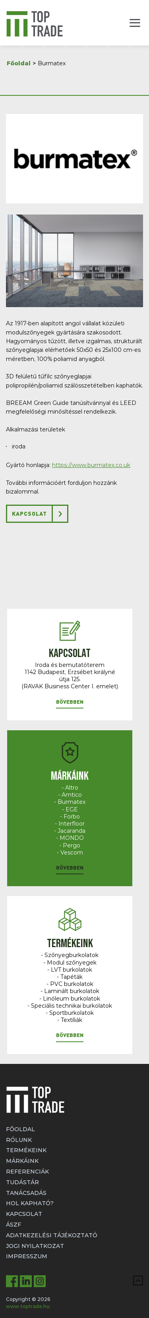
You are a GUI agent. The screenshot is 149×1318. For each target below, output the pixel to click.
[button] (69, 703)
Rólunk (19, 1139)
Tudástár (22, 1182)
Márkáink (22, 1160)
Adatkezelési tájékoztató (51, 1235)
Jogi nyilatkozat (35, 1246)
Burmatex (52, 63)
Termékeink (26, 1150)
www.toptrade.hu (28, 1306)
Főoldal (19, 63)
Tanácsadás (26, 1192)
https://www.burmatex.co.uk (91, 465)
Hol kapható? (30, 1203)
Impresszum (26, 1256)
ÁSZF (13, 1224)
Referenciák (27, 1171)
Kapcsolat (29, 513)
